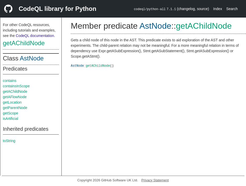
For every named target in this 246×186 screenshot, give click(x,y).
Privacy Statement (155, 180)
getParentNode (15, 108)
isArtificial (10, 119)
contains (9, 81)
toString (9, 141)
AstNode (32, 58)
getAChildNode (24, 43)
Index (217, 9)
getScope (10, 113)
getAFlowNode (15, 97)
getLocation (12, 102)
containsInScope (16, 86)
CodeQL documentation (35, 36)
